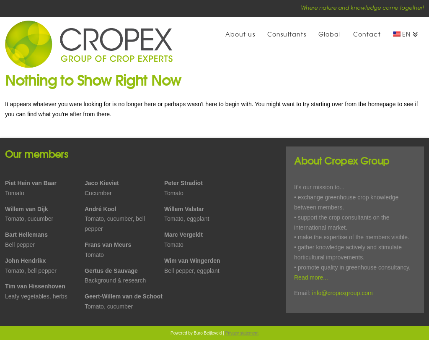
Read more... (311, 277)
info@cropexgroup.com (342, 293)
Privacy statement (241, 333)
